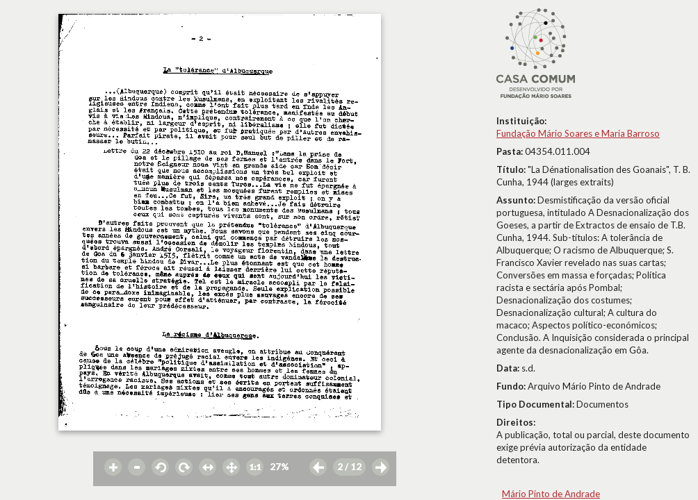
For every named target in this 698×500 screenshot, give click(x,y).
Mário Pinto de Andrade (551, 493)
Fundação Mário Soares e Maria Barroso (578, 133)
